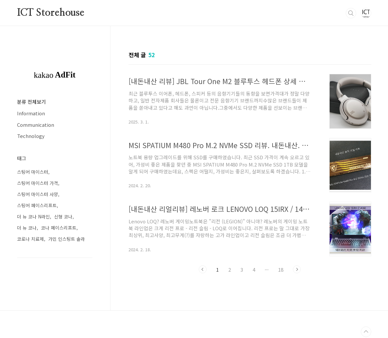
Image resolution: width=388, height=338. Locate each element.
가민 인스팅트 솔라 (66, 239)
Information (31, 113)
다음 (297, 269)
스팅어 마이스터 (32, 172)
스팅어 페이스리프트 (37, 205)
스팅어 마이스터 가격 (37, 183)
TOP (366, 332)
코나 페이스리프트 (58, 227)
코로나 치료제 (30, 239)
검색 (351, 13)
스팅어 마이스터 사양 (37, 194)
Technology (31, 135)
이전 (203, 269)
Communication (35, 124)
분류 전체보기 (31, 101)
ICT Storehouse (50, 13)
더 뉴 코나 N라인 (33, 216)
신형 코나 (63, 216)
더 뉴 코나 (27, 227)
